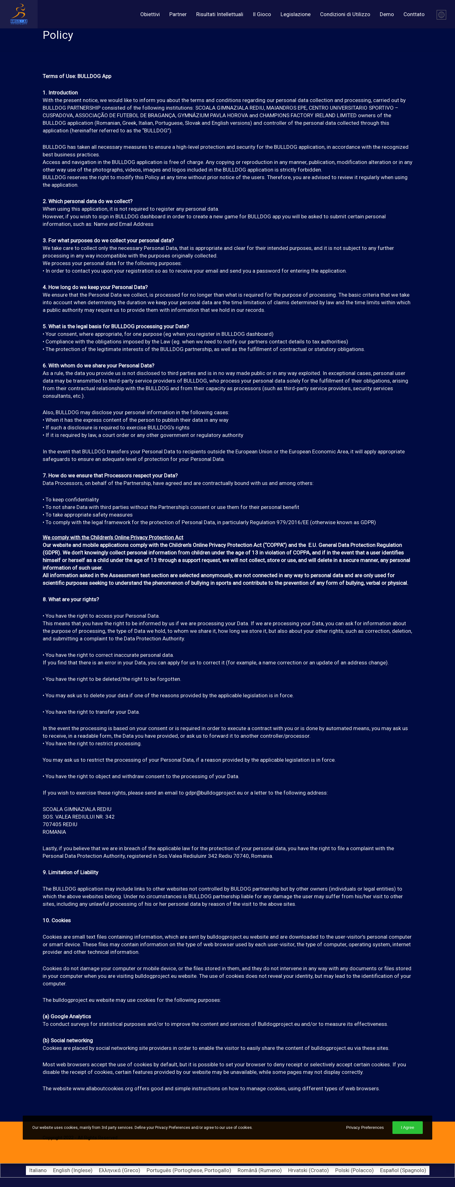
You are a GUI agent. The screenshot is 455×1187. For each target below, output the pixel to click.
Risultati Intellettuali (219, 14)
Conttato (414, 14)
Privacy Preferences (365, 1127)
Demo (387, 14)
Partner (178, 14)
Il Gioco (262, 14)
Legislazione (296, 14)
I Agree (407, 1127)
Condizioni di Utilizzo (345, 14)
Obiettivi (150, 14)
